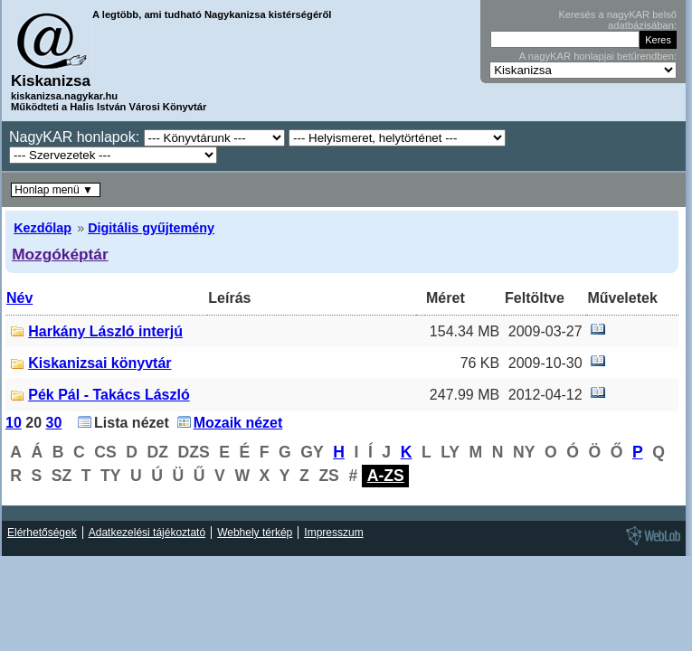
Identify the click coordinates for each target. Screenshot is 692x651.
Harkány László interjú (105, 331)
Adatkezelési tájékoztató (147, 532)
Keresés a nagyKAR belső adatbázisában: (617, 20)
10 (13, 422)
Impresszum (333, 532)
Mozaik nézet (238, 422)
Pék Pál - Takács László (108, 394)
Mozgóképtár (60, 254)
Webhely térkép (254, 532)
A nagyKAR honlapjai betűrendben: (598, 56)
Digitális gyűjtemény (151, 228)
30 (54, 422)
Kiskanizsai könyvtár (99, 363)
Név (19, 298)
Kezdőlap (42, 228)
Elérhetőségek (42, 532)
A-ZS (385, 476)
